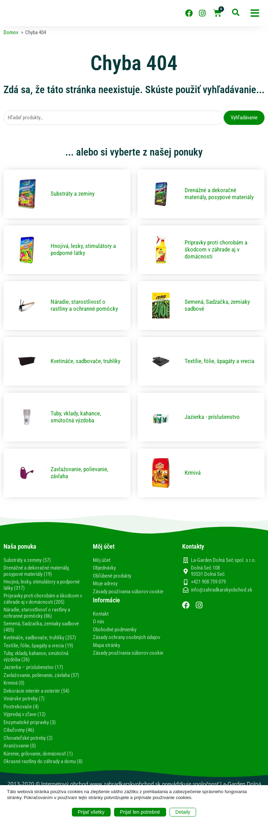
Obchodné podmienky (114, 629)
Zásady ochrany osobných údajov (126, 637)
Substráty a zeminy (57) (27, 560)
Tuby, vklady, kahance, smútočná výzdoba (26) (35, 656)
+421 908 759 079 (208, 582)
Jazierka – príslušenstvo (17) (33, 667)
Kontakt (101, 614)
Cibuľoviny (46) (18, 730)
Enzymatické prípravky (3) (29, 722)
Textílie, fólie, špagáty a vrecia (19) (38, 645)
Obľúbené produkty (112, 576)
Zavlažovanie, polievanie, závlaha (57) (41, 675)
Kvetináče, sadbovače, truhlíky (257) (39, 637)
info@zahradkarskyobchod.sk (221, 590)
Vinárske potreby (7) (24, 698)
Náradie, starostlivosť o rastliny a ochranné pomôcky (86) (36, 613)
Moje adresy (105, 583)
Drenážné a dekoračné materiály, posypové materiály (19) (36, 571)
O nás (98, 621)
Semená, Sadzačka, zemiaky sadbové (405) (41, 626)
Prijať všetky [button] (91, 812)
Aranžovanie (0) (19, 746)
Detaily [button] (183, 812)
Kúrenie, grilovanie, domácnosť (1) (38, 754)
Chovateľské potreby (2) (28, 738)
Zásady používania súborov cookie (128, 591)
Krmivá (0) (13, 683)
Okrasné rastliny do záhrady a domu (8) (43, 761)
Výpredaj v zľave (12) (24, 714)
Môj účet (101, 560)
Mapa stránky (106, 645)
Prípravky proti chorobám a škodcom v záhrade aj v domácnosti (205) (42, 599)
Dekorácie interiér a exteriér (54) (36, 691)
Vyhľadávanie (244, 117)
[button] (255, 13)
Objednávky (104, 568)
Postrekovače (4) (21, 707)
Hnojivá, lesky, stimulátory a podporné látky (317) (41, 585)
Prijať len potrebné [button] (140, 812)
